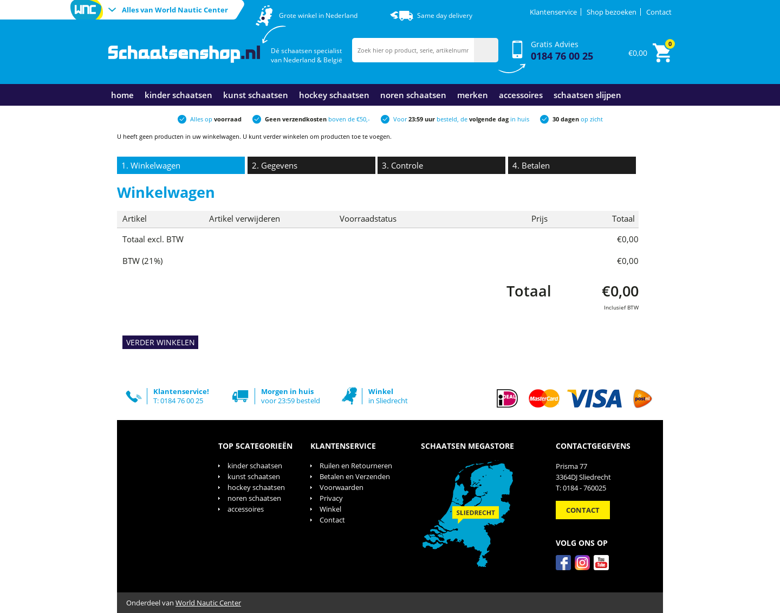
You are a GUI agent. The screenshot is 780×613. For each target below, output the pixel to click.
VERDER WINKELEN (160, 342)
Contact (659, 12)
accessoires (521, 94)
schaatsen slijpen (587, 94)
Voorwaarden (341, 487)
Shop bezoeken (611, 12)
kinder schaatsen (178, 94)
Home (122, 94)
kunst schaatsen (255, 94)
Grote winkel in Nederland (318, 15)
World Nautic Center (208, 603)
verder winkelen (285, 136)
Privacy (331, 498)
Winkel (330, 509)
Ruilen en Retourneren (356, 465)
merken (472, 94)
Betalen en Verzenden (355, 476)
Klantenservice (553, 12)
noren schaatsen (413, 94)
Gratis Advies (562, 50)
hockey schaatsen (334, 94)
